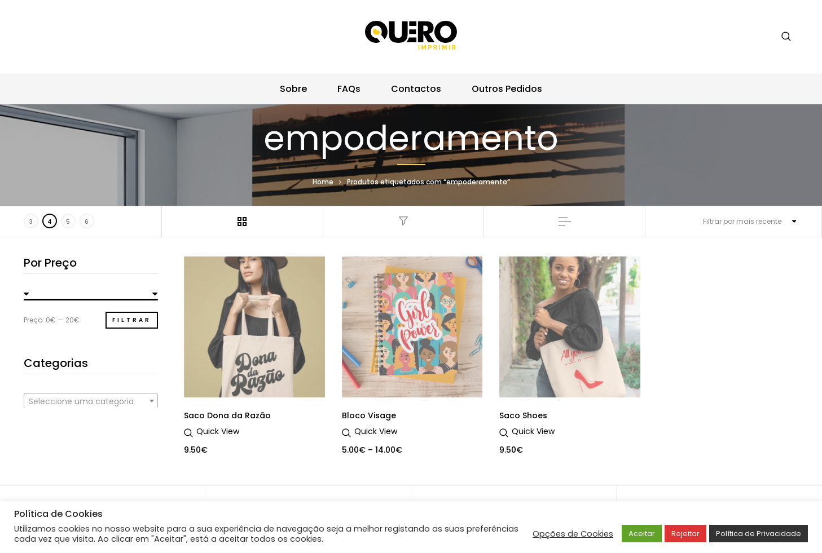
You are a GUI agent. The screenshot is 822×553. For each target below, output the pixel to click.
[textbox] (90, 401)
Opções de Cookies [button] (573, 534)
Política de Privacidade (758, 533)
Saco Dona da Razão (227, 415)
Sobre (293, 88)
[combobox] (91, 401)
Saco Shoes (523, 415)
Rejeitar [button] (685, 533)
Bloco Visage (369, 415)
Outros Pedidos (507, 88)
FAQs (349, 88)
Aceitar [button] (641, 533)
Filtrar (131, 320)
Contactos (416, 88)
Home (323, 182)
